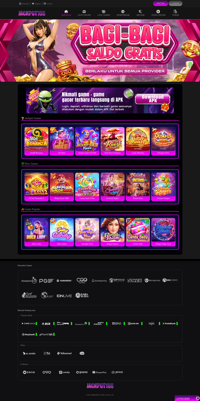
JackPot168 (94, 395)
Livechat (48, 3)
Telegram (36, 3)
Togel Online (158, 13)
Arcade (140, 13)
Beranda (66, 13)
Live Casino (104, 13)
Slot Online (84, 13)
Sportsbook (123, 13)
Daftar (161, 3)
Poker (175, 13)
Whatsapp (24, 3)
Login (175, 3)
